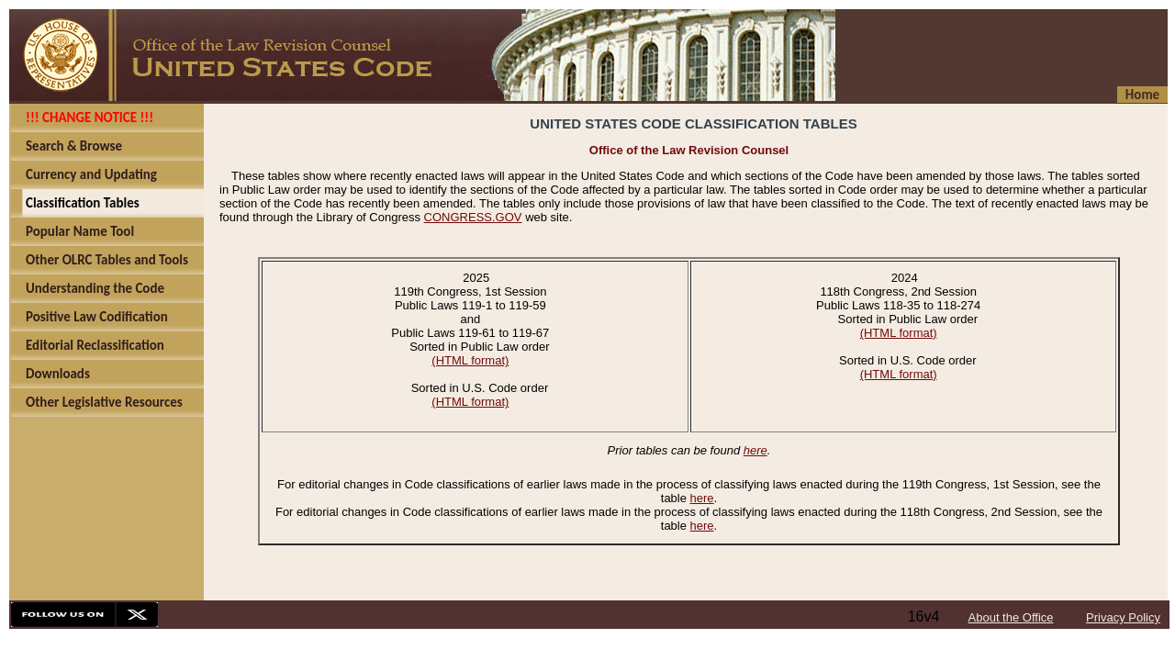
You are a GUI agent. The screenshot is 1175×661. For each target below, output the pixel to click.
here (755, 450)
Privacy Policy (1123, 617)
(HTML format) (470, 360)
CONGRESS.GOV (473, 217)
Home (1142, 94)
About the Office (1011, 617)
